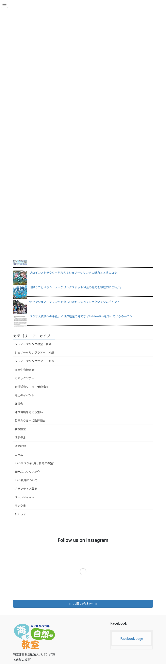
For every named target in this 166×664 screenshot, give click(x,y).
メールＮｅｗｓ (24, 497)
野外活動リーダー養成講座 (32, 387)
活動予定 (20, 437)
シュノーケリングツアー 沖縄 (34, 352)
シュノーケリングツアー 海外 (34, 361)
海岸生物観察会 (24, 370)
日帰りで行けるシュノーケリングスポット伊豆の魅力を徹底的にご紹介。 (76, 287)
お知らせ (20, 514)
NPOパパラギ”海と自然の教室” (34, 463)
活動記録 (20, 446)
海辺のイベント (24, 395)
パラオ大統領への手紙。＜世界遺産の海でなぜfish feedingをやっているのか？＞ (80, 316)
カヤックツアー (24, 378)
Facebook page (131, 638)
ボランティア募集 (26, 489)
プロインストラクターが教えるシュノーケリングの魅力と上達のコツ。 (74, 273)
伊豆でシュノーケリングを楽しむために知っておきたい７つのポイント (74, 302)
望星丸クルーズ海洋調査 (30, 421)
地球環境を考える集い (29, 412)
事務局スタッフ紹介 (27, 472)
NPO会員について (26, 480)
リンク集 (20, 506)
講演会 (19, 404)
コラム (19, 455)
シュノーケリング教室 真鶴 (33, 344)
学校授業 (20, 429)
